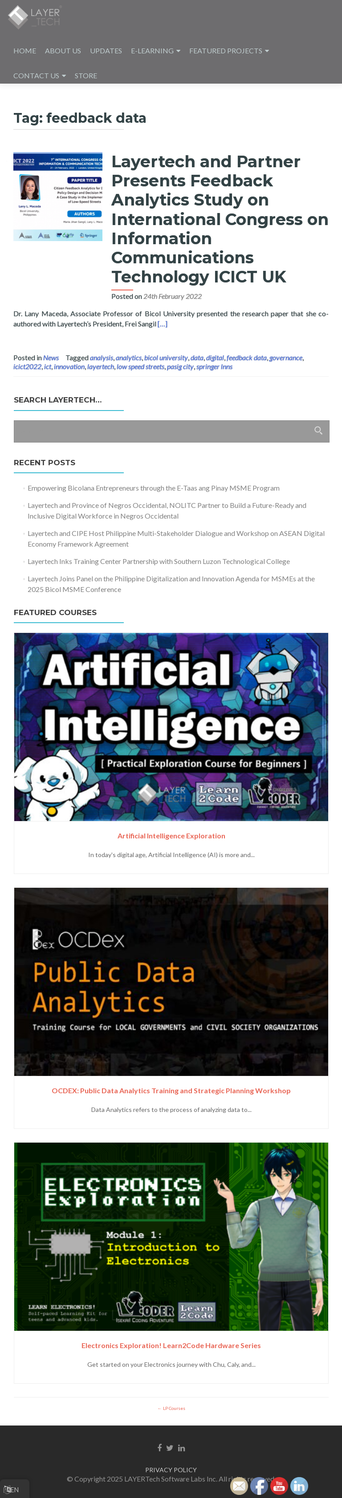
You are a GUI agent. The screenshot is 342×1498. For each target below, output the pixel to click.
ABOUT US (63, 50)
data (197, 357)
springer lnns (214, 366)
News (51, 357)
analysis (101, 357)
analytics (129, 357)
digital (215, 357)
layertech (100, 366)
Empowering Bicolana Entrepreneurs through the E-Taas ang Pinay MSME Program (154, 487)
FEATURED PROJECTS (225, 50)
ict (47, 366)
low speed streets (140, 366)
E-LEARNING (152, 50)
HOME (24, 50)
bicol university (166, 357)
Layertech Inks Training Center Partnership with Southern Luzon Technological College (159, 561)
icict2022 (27, 366)
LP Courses (173, 1408)
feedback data (247, 357)
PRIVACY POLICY (171, 1470)
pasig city (180, 366)
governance (285, 357)
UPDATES (106, 50)
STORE (86, 75)
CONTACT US (36, 75)
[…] (162, 323)
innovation (69, 366)
